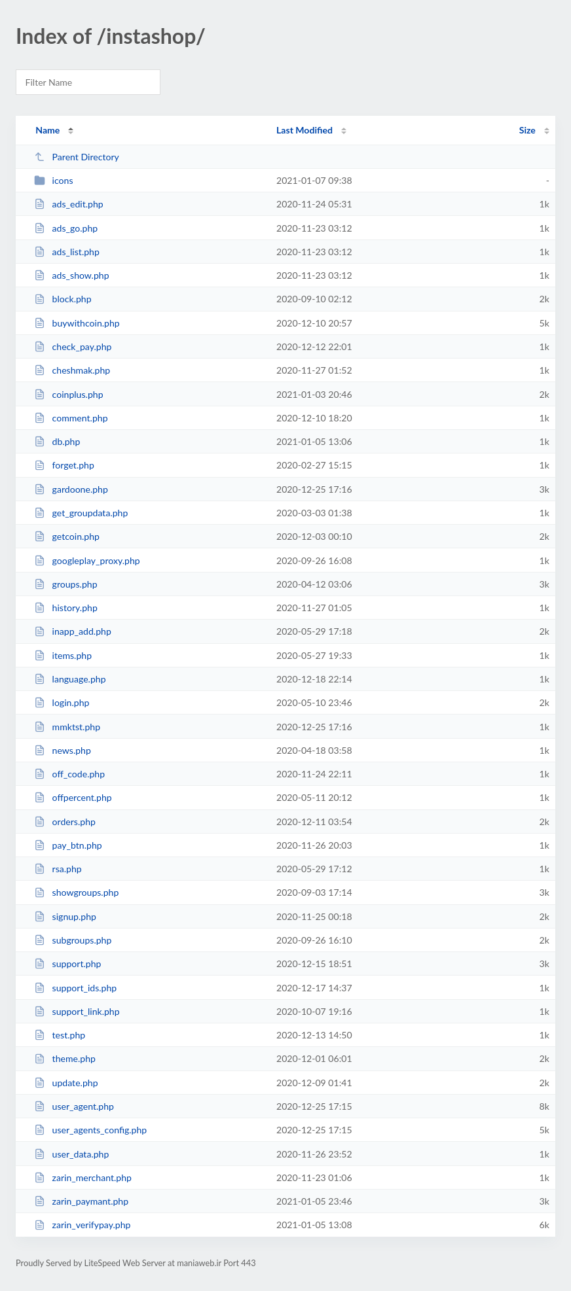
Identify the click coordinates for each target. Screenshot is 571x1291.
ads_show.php (71, 275)
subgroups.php (72, 940)
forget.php (64, 464)
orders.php (65, 821)
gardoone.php (71, 489)
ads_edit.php (68, 203)
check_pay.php (72, 346)
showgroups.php (76, 892)
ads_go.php (66, 228)
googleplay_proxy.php (87, 560)
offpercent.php (73, 797)
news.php (62, 750)
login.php (61, 702)
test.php (59, 1034)
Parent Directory (76, 156)
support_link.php (76, 1011)
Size (527, 129)
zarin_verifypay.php (82, 1224)
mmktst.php (67, 726)
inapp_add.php (72, 631)
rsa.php (58, 868)
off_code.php (69, 773)
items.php (63, 655)
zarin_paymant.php (81, 1201)
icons (53, 180)
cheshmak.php (72, 370)
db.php (57, 441)
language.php (69, 678)
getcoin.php (67, 536)
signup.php (65, 916)
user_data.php (71, 1153)
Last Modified (304, 129)
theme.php (65, 1058)
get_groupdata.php (81, 512)
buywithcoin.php (77, 322)
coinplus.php (68, 394)
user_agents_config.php (90, 1129)
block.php (62, 298)
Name (47, 129)
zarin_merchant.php (83, 1177)
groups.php (65, 584)
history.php (66, 607)
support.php (67, 963)
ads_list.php (67, 251)
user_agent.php (74, 1106)
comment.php (70, 417)
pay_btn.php (68, 845)
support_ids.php (75, 987)
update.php (66, 1082)
